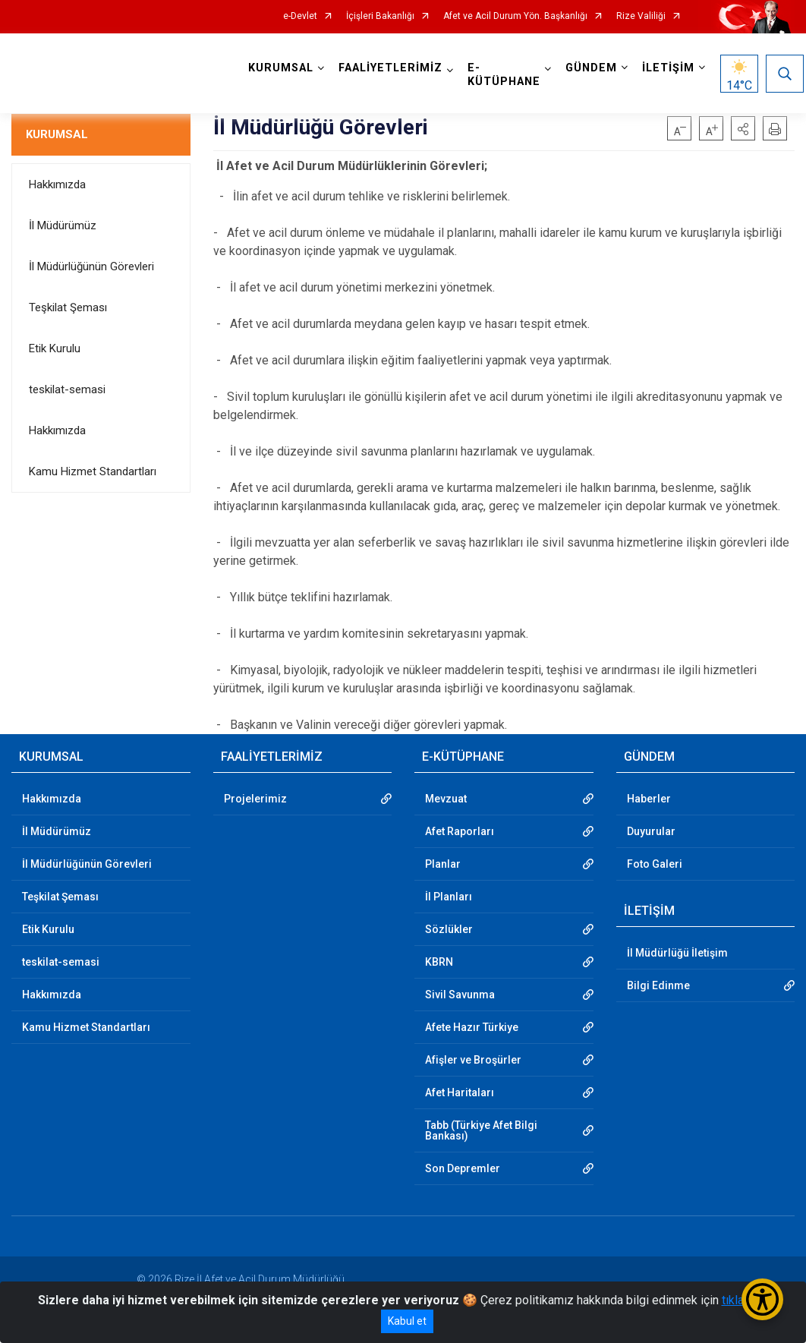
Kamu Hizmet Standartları (92, 471)
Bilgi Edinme (658, 985)
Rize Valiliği (641, 16)
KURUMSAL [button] (283, 67)
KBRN (439, 962)
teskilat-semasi (67, 389)
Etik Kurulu (54, 348)
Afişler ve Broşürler (473, 1060)
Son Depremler (462, 1168)
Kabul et (407, 1321)
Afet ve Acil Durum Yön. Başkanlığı (515, 16)
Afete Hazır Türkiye (471, 1027)
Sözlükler (449, 929)
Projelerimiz (255, 799)
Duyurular (651, 831)
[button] (743, 128)
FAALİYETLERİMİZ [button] (393, 67)
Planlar (443, 864)
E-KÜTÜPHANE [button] (506, 74)
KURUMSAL (57, 134)
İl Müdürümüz (62, 225)
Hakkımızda (57, 184)
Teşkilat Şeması (68, 307)
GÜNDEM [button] (593, 67)
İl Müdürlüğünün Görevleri (91, 266)
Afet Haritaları (459, 1092)
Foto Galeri (654, 864)
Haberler (649, 799)
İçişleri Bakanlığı (380, 16)
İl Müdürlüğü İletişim (677, 953)
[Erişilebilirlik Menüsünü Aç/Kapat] (762, 1299)
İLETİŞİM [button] (670, 67)
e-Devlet (300, 16)
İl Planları (448, 897)
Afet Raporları (459, 831)
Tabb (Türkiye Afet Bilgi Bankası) (481, 1130)
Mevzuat (446, 799)
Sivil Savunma (460, 994)
